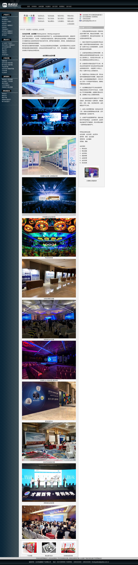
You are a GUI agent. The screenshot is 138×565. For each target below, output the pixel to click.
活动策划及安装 (68, 555)
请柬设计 (10, 33)
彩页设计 (4, 31)
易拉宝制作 (5, 83)
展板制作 (4, 79)
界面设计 (4, 93)
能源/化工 (41, 18)
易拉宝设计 (5, 45)
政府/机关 (41, 15)
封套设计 (4, 27)
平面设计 (6, 15)
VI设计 (9, 21)
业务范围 (41, 6)
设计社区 (69, 6)
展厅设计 (4, 49)
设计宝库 (55, 6)
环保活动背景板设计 (42, 558)
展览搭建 (10, 79)
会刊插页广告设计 (7, 43)
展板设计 (4, 51)
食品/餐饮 (51, 21)
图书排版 (4, 65)
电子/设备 (51, 18)
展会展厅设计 (49, 555)
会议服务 (4, 81)
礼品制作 (4, 72)
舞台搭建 (10, 87)
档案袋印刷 (10, 68)
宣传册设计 (5, 19)
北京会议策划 (53, 558)
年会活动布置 (49, 258)
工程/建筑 (61, 21)
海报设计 (10, 25)
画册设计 (4, 17)
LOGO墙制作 (5, 85)
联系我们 (62, 6)
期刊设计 (4, 35)
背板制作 (4, 87)
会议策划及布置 (6, 47)
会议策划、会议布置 (38, 29)
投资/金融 (51, 15)
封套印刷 (10, 65)
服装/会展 (70, 21)
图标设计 (4, 95)
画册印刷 (4, 61)
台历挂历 (4, 33)
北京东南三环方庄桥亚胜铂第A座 (92, 15)
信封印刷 (4, 68)
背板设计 (4, 53)
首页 (28, 6)
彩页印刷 (4, 63)
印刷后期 (6, 58)
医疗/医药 (61, 18)
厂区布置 (10, 81)
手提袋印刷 (5, 66)
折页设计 (4, 25)
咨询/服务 (70, 18)
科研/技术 (41, 21)
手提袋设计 (5, 29)
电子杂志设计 (6, 101)
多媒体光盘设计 (6, 99)
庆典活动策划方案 (74, 558)
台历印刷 (4, 70)
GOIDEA (34, 6)
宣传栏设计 (5, 55)
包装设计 (4, 23)
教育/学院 (61, 15)
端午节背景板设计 (97, 558)
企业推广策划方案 (85, 558)
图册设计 (10, 31)
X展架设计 (12, 45)
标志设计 (4, 21)
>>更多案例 (70, 24)
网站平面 (4, 97)
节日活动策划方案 (63, 558)
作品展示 (48, 6)
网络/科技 (70, 15)
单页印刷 (10, 63)
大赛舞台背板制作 (91, 181)
